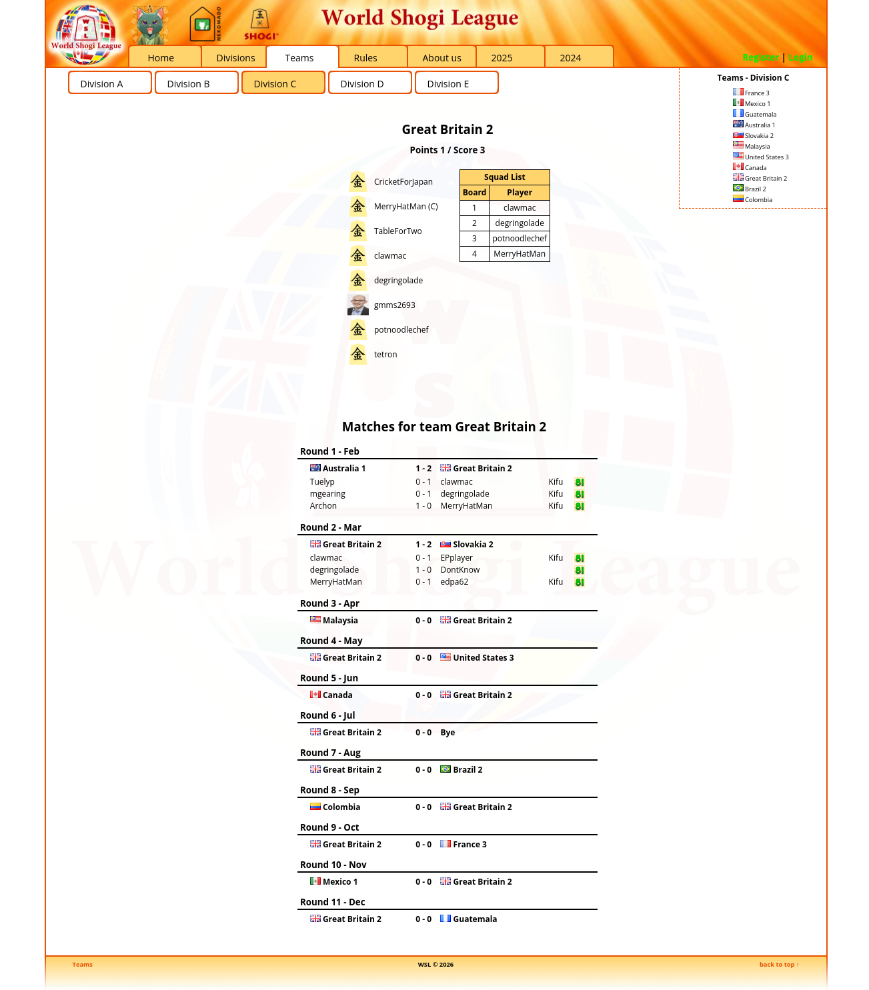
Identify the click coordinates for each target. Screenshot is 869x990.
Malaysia (751, 146)
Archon (323, 505)
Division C (275, 83)
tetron (385, 354)
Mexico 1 (752, 103)
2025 (502, 57)
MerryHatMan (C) (406, 206)
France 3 (751, 93)
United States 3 (761, 157)
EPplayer (456, 557)
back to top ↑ (780, 964)
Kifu (556, 481)
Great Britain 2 (760, 178)
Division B (188, 83)
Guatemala (755, 114)
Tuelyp (322, 481)
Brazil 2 (749, 189)
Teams (299, 57)
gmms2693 (394, 305)
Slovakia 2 (753, 135)
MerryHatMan (520, 253)
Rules (365, 57)
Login (800, 57)
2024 (571, 57)
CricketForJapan (403, 181)
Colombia (753, 199)
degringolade (398, 280)
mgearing (327, 493)
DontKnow (460, 569)
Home (161, 57)
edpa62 (454, 581)
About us (442, 57)
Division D (362, 83)
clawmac (390, 255)
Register (760, 57)
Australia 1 (754, 125)
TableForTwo (398, 231)
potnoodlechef (401, 329)
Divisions (236, 57)
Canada (750, 167)
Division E (448, 83)
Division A (102, 83)
